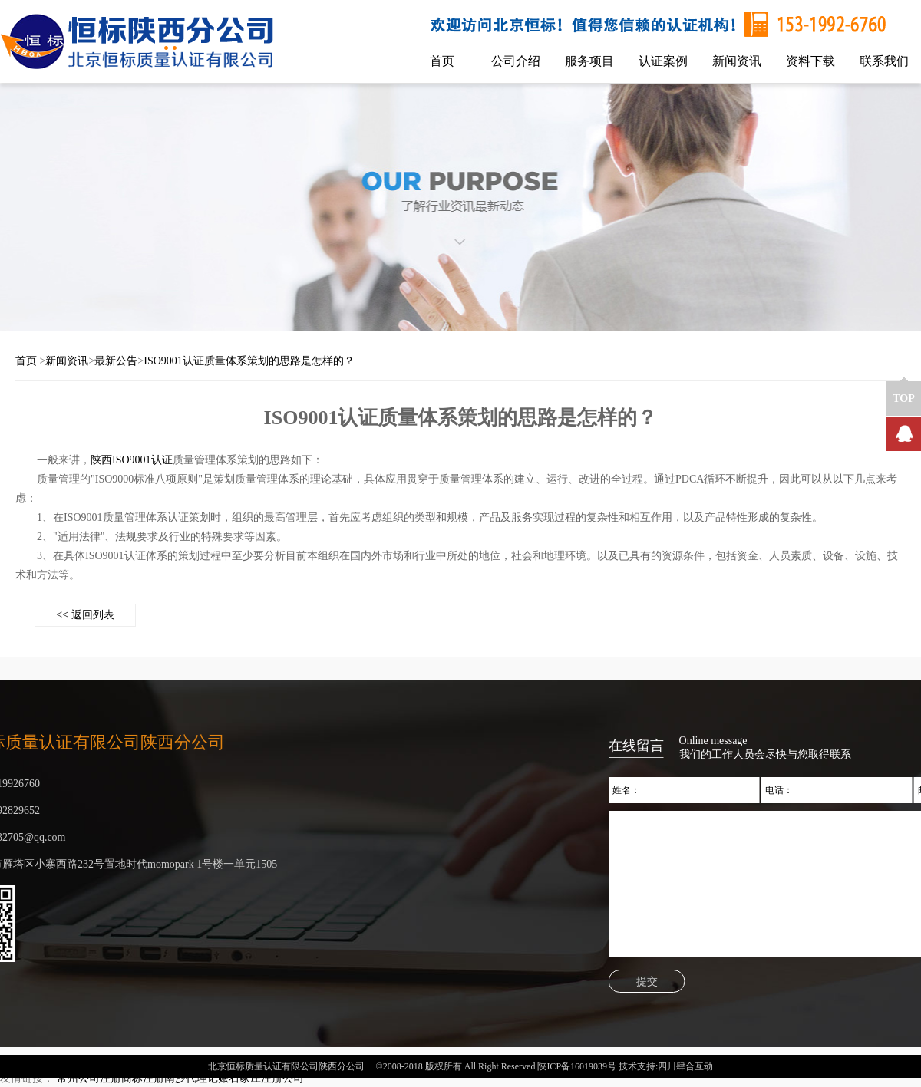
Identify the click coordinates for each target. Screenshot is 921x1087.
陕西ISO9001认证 (132, 460)
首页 (442, 61)
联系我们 (884, 61)
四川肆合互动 (685, 1072)
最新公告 (115, 361)
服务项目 (589, 61)
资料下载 (810, 61)
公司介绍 (515, 61)
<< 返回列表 (85, 615)
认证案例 (663, 61)
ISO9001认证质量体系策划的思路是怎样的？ (249, 361)
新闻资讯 (736, 61)
